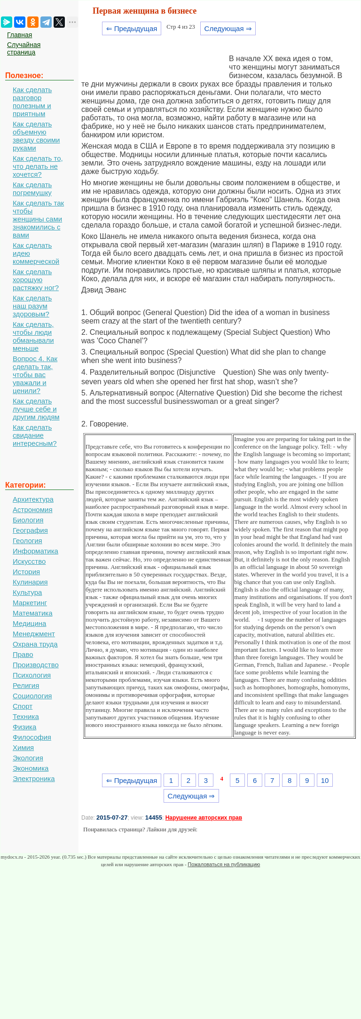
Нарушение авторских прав (203, 817)
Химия (23, 747)
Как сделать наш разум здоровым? (32, 306)
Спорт (22, 706)
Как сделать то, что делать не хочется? (38, 166)
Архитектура (33, 499)
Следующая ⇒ (228, 28)
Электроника (34, 778)
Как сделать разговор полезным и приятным (32, 102)
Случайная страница (23, 48)
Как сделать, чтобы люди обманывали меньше (33, 336)
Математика (33, 613)
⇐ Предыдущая (131, 28)
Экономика (30, 768)
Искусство (29, 561)
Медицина (29, 623)
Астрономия (33, 509)
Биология (28, 520)
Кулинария (30, 582)
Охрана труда (35, 644)
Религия (26, 685)
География (30, 530)
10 (325, 780)
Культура (27, 592)
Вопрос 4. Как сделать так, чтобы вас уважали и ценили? (35, 375)
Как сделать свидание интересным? (35, 435)
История (26, 572)
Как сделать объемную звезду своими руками (36, 136)
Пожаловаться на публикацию (224, 864)
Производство (36, 665)
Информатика (35, 551)
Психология (32, 675)
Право (23, 654)
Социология (32, 696)
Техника (26, 716)
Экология (28, 758)
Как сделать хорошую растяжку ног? (36, 280)
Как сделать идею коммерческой (36, 253)
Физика (24, 727)
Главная (19, 35)
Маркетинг (30, 603)
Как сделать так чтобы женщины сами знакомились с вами (38, 219)
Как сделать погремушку (32, 189)
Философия (32, 737)
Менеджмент (34, 634)
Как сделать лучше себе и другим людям (36, 409)
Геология (27, 541)
